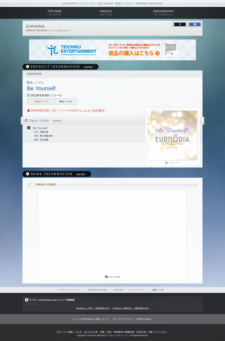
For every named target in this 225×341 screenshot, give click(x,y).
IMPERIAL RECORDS (97, 290)
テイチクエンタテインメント (69, 290)
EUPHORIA (118, 290)
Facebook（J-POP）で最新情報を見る (93, 308)
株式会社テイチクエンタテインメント (113, 335)
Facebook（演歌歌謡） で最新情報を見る (131, 308)
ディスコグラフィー (138, 290)
